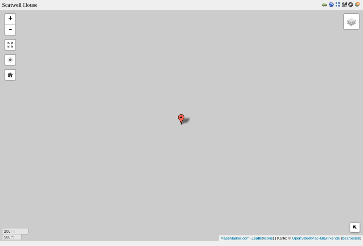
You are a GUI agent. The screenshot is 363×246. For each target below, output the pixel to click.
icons (268, 238)
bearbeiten (351, 238)
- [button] (10, 30)
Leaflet (257, 238)
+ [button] (10, 19)
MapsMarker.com (235, 238)
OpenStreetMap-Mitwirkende (316, 238)
